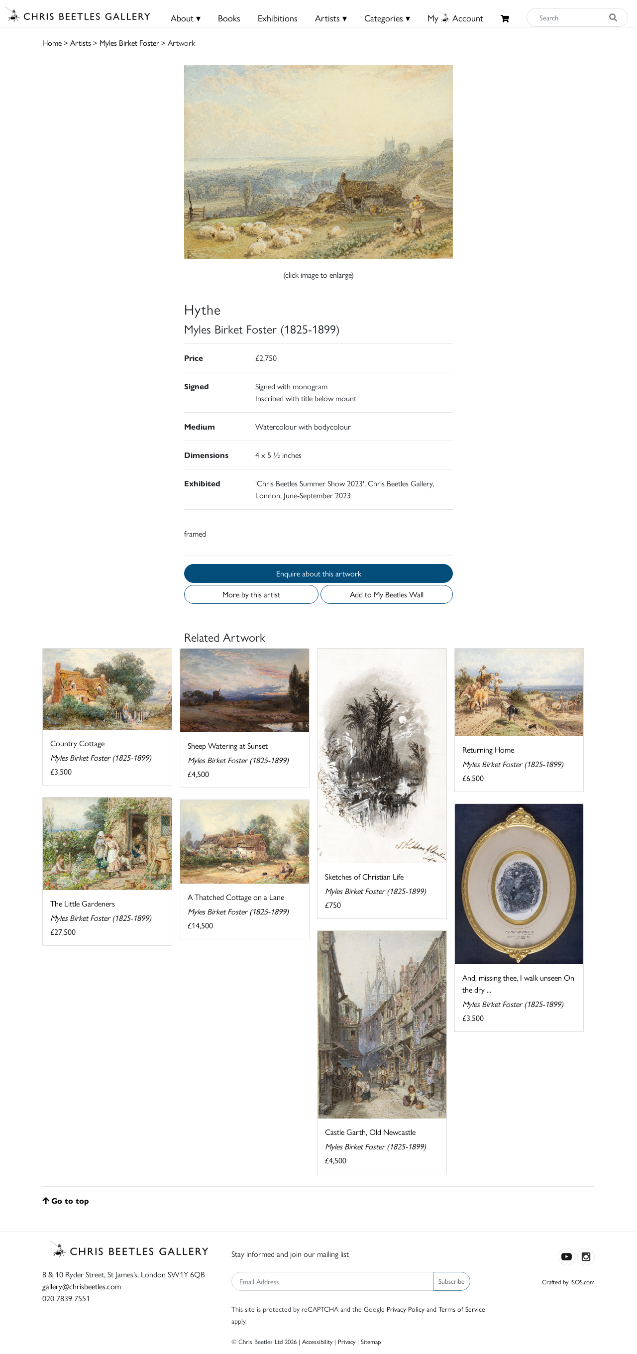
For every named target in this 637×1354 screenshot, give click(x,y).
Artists (80, 42)
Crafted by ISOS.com (568, 1281)
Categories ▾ (387, 17)
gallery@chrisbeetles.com (81, 1286)
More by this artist (251, 594)
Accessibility (317, 1341)
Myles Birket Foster (129, 42)
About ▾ (186, 17)
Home (52, 42)
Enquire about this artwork (318, 573)
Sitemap (371, 1341)
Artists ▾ (331, 17)
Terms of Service (461, 1309)
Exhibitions (278, 17)
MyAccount (455, 17)
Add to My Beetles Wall (387, 594)
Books (229, 17)
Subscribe (451, 1281)
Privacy (346, 1341)
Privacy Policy (406, 1309)
